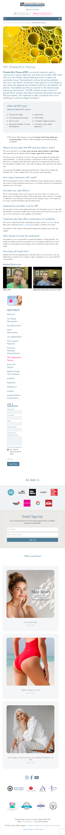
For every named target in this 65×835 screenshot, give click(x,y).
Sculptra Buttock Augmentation (13, 396)
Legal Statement (28, 829)
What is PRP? (7, 290)
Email (9, 421)
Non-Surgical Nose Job (12, 342)
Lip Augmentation (14, 336)
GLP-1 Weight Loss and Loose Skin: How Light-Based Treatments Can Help (30, 758)
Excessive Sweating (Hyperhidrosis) (13, 351)
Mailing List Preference (14, 447)
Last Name (10, 415)
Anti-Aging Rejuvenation (12, 320)
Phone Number (11, 427)
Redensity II (12, 386)
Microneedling (26, 225)
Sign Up (32, 539)
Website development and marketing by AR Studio (44, 825)
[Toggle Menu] (59, 18)
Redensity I (11, 382)
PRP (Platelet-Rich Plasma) (14, 359)
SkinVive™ (11, 314)
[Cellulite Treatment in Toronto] (30, 662)
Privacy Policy (39, 829)
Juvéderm (11, 378)
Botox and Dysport (11, 366)
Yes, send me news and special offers (15, 451)
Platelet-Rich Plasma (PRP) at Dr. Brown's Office (47, 290)
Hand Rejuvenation (12, 331)
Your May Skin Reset (30, 622)
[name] (32, 529)
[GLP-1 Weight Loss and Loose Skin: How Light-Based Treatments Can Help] (30, 729)
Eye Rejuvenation (14, 325)
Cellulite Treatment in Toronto (30, 690)
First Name (11, 409)
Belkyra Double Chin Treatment (13, 372)
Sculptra (10, 391)
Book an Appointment (42, 14)
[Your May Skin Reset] (30, 594)
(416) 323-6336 (32, 9)
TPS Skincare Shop (21, 14)
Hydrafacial (49, 222)
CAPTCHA (10, 459)
